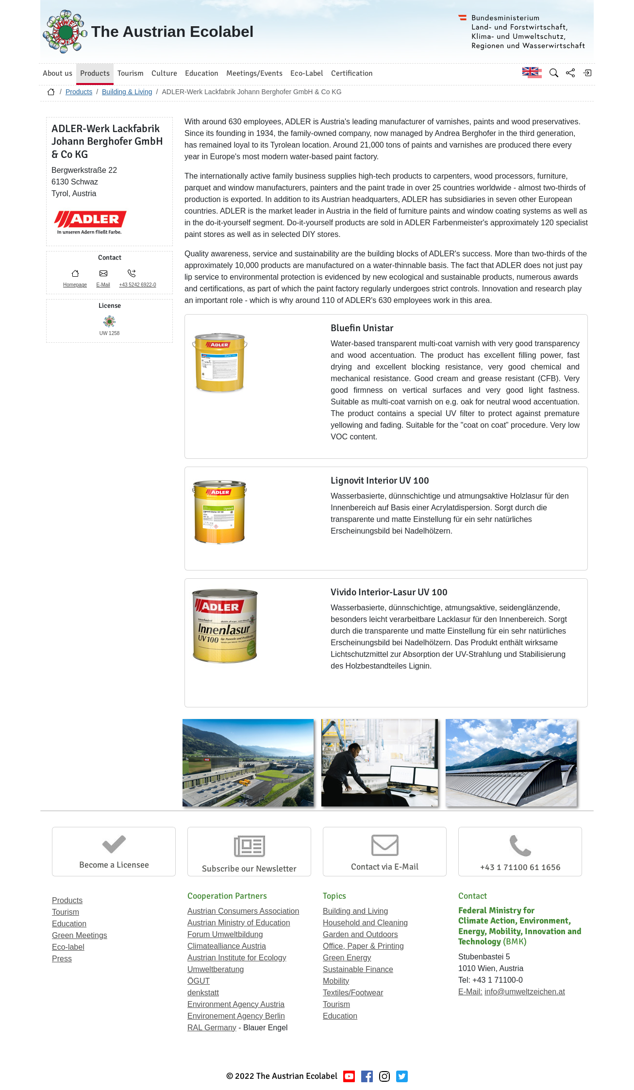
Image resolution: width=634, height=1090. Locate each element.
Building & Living (127, 92)
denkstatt (203, 993)
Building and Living (355, 911)
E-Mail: (470, 992)
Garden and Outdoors (360, 934)
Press (62, 959)
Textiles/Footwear (353, 993)
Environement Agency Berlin (236, 1016)
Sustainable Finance (358, 969)
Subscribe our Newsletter (249, 868)
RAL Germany (211, 1027)
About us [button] (57, 73)
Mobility (336, 981)
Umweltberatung (215, 969)
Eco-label (68, 947)
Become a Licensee (114, 864)
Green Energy (347, 958)
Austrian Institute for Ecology (236, 958)
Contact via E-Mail (384, 866)
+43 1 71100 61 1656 (520, 867)
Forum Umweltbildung (225, 934)
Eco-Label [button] (306, 73)
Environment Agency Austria (235, 1004)
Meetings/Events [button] (254, 73)
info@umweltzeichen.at (524, 992)
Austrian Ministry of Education (238, 923)
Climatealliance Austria (226, 946)
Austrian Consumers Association (243, 911)
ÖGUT (198, 981)
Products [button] (95, 73)
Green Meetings (79, 935)
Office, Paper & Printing (363, 946)
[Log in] (587, 72)
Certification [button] (352, 73)
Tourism (65, 912)
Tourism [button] (130, 73)
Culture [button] (164, 73)
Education (69, 924)
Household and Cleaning (365, 923)
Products (79, 92)
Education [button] (201, 73)
